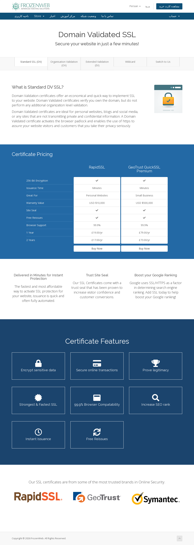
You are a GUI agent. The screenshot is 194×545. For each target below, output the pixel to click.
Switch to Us (163, 61)
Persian (135, 6)
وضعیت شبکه (88, 16)
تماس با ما (107, 16)
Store (39, 16)
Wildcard (130, 61)
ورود (147, 6)
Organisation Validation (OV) (64, 63)
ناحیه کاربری (22, 16)
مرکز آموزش (68, 16)
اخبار (52, 16)
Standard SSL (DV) (31, 61)
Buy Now (96, 248)
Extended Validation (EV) (97, 63)
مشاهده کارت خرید (169, 6)
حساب (174, 16)
